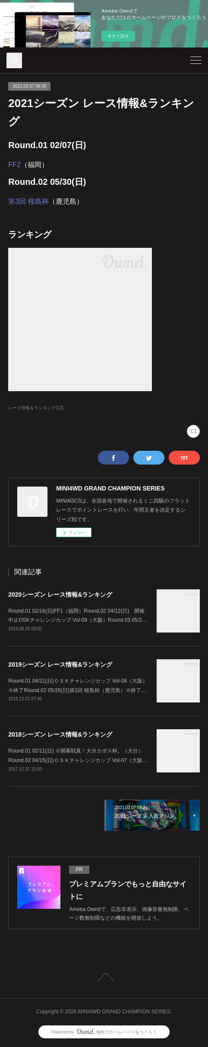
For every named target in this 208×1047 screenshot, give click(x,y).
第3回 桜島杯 (28, 201)
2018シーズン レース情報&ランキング (60, 734)
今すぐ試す (118, 36)
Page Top (104, 977)
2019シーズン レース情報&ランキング (60, 664)
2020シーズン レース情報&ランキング (60, 594)
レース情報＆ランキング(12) (35, 407)
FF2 (14, 164)
